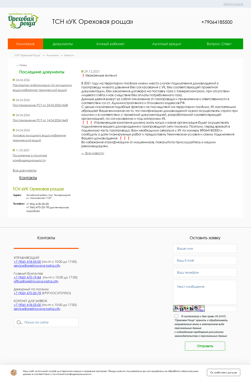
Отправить (205, 346)
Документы (63, 44)
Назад (23, 65)
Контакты (28, 177)
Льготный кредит (166, 44)
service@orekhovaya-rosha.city (37, 266)
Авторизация (233, 4)
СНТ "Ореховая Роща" (28, 55)
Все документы (24, 170)
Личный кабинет (110, 44)
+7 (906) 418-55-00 (27, 262)
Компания (25, 44)
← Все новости (92, 153)
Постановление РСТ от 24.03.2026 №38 (40, 105)
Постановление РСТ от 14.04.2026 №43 (40, 120)
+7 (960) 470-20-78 (27, 293)
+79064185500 (216, 22)
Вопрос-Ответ (219, 44)
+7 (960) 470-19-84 (27, 277)
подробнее (33, 210)
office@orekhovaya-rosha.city (36, 281)
